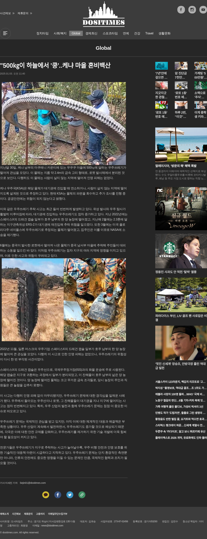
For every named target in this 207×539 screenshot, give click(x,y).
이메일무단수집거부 (57, 514)
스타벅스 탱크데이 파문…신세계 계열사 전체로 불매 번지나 (180, 426)
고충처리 (40, 514)
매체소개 (4, 514)
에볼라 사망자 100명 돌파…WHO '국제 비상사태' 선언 (180, 394)
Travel (149, 33)
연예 (126, 33)
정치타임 (42, 33)
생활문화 (165, 33)
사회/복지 (60, 33)
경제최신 (91, 33)
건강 (137, 33)
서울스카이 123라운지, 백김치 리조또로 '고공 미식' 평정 (180, 382)
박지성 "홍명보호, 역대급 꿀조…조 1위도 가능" (179, 388)
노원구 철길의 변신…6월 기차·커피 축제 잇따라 (180, 401)
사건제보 (5, 13)
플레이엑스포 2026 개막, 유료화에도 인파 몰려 (181, 437)
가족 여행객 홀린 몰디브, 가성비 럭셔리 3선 (179, 406)
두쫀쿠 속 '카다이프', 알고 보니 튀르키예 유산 (180, 431)
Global (76, 33)
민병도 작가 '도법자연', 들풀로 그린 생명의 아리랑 (180, 413)
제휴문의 (23, 13)
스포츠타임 (110, 33)
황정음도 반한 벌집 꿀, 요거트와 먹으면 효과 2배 (180, 419)
